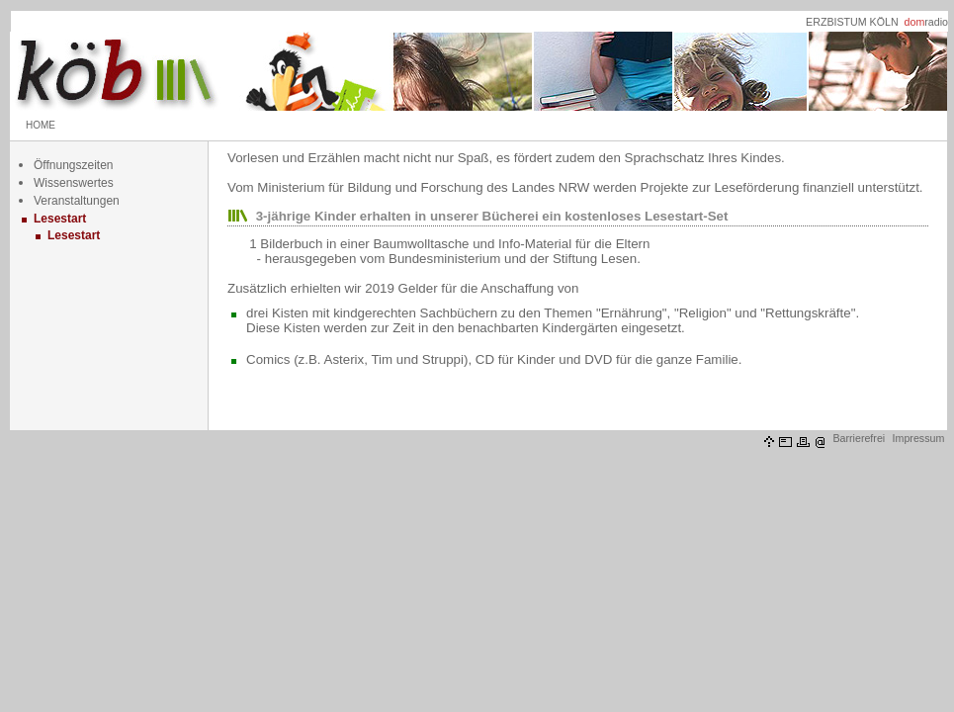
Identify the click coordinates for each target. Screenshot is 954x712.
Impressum (919, 438)
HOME (40, 125)
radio (926, 22)
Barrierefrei (858, 438)
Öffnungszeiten (74, 165)
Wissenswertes (74, 183)
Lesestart (60, 218)
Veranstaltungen (77, 201)
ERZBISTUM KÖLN (852, 22)
